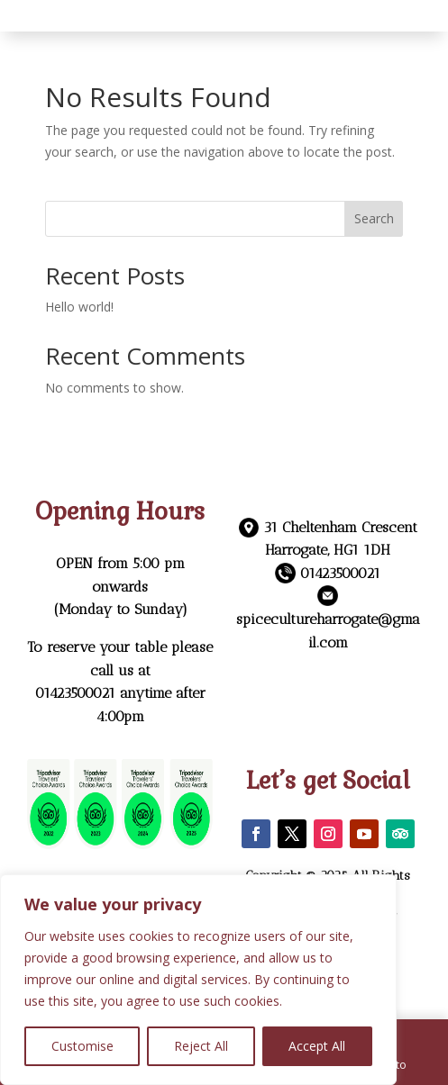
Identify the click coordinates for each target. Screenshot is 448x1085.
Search (374, 218)
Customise (82, 1045)
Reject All (201, 1045)
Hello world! (79, 306)
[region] (198, 979)
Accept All (316, 1045)
